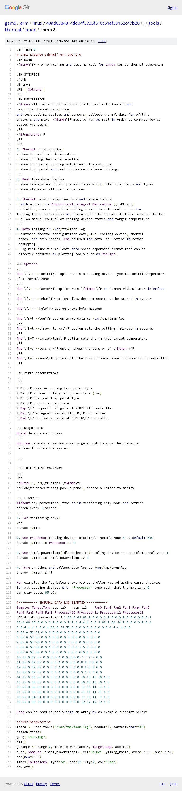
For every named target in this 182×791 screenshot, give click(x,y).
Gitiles (28, 784)
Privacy (41, 784)
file (102, 41)
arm (24, 23)
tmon (30, 29)
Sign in (172, 7)
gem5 (10, 23)
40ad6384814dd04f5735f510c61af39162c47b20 (93, 23)
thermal (13, 29)
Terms (55, 784)
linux (37, 23)
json (173, 784)
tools (154, 23)
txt (162, 784)
